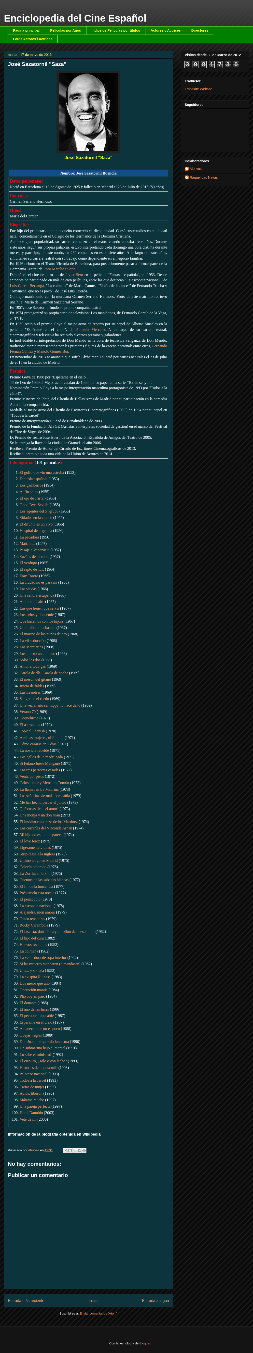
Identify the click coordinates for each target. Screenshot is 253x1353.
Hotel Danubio (31, 1113)
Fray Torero (29, 576)
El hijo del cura (32, 938)
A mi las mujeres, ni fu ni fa (42, 738)
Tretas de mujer (32, 1087)
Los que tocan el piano (37, 653)
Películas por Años (65, 30)
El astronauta (30, 725)
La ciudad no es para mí (38, 582)
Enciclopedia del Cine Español (75, 18)
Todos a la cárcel (33, 1080)
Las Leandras (30, 692)
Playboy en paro (32, 996)
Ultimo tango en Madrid (39, 860)
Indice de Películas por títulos (116, 30)
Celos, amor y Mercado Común (44, 783)
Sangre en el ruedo (34, 699)
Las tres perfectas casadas (40, 770)
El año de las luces (34, 1009)
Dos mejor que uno (35, 983)
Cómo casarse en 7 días (38, 744)
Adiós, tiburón (31, 1093)
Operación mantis (33, 990)
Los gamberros (31, 485)
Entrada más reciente (26, 1301)
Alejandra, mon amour (37, 912)
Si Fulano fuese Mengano (40, 763)
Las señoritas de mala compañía (45, 796)
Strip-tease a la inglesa (37, 854)
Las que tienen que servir (39, 608)
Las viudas (28, 589)
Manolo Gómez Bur (52, 351)
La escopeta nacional (36, 906)
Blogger (145, 1343)
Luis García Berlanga (27, 286)
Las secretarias (31, 647)
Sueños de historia (34, 556)
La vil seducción (33, 641)
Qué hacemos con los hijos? (42, 621)
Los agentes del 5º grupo (39, 511)
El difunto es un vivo (36, 524)
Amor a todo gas (33, 666)
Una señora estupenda (37, 595)
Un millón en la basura (38, 628)
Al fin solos (29, 492)
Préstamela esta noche (37, 893)
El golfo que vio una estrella (42, 472)
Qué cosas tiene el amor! (39, 809)
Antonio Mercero (90, 329)
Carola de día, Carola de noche (44, 673)
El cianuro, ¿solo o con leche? (43, 1061)
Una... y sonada (32, 970)
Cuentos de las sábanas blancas (44, 880)
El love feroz (30, 841)
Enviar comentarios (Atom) (98, 1313)
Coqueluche (29, 718)
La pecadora (29, 537)
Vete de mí (28, 1119)
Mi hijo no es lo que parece (41, 835)
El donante (28, 1003)
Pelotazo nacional (33, 1074)
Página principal (26, 30)
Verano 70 (28, 712)
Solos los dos (30, 660)
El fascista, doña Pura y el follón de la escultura (57, 931)
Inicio (93, 1301)
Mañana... (27, 543)
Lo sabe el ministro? (36, 1054)
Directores (199, 30)
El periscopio (30, 899)
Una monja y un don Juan (40, 815)
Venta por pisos (32, 776)
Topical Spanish (32, 731)
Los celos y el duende (37, 615)
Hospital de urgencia (36, 530)
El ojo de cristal (32, 498)
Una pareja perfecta (35, 1106)
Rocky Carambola (34, 925)
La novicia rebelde (34, 750)
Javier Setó (74, 275)
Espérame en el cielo (36, 1022)
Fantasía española (33, 479)
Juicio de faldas (32, 686)
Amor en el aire (32, 602)
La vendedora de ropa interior (43, 957)
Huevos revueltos (33, 944)
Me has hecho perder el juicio (43, 802)
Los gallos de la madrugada (41, 757)
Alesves (196, 169)
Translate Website (198, 89)
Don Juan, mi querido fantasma (44, 1042)
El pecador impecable (37, 1016)
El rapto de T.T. (32, 569)
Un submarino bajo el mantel (42, 1048)
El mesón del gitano (35, 679)
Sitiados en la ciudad (36, 517)
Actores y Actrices (166, 30)
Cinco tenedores (32, 919)
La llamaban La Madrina (39, 789)
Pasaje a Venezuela (34, 550)
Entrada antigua (155, 1301)
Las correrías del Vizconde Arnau (46, 828)
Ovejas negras (31, 1035)
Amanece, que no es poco (40, 1029)
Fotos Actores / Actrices (32, 39)
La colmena (29, 951)
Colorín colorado (33, 867)
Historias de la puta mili (38, 1067)
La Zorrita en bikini (35, 873)
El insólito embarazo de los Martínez (49, 822)
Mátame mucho (32, 1100)
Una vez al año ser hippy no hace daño (50, 705)
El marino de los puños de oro (43, 634)
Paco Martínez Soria (59, 269)
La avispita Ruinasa (35, 977)
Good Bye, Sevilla (34, 505)
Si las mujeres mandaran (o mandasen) (50, 964)
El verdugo (28, 563)
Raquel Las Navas (204, 177)
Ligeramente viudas (35, 847)
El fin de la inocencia (36, 886)
